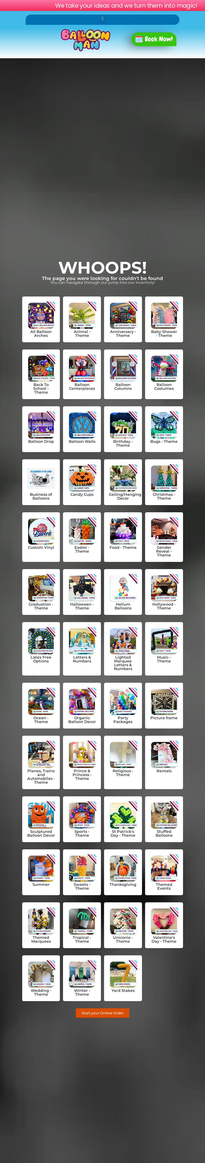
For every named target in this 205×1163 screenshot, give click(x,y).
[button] (102, 18)
